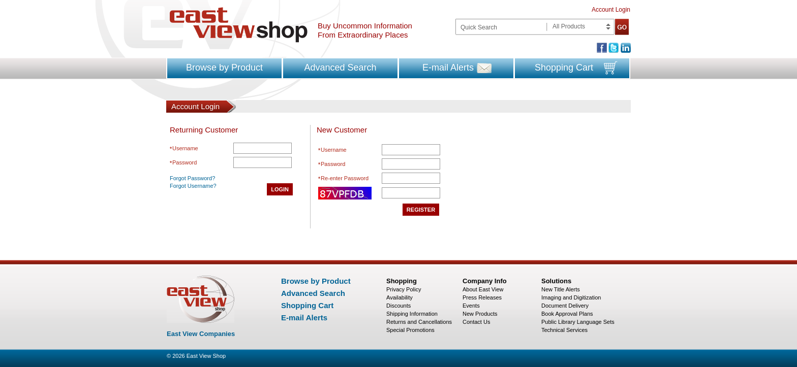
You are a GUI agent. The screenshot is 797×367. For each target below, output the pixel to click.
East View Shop (206, 356)
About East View (483, 289)
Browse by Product (224, 67)
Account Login (611, 9)
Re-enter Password (345, 178)
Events (471, 306)
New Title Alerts (560, 289)
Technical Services (564, 330)
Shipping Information (412, 314)
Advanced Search (340, 67)
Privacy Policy (403, 289)
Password (184, 162)
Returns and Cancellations (419, 322)
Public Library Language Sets (578, 322)
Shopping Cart (564, 67)
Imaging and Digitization (571, 297)
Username (185, 148)
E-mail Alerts (448, 67)
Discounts (398, 306)
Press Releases (482, 297)
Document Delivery (565, 306)
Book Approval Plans (567, 314)
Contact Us (476, 322)
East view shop (239, 25)
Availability (399, 297)
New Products (480, 314)
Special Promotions (410, 330)
